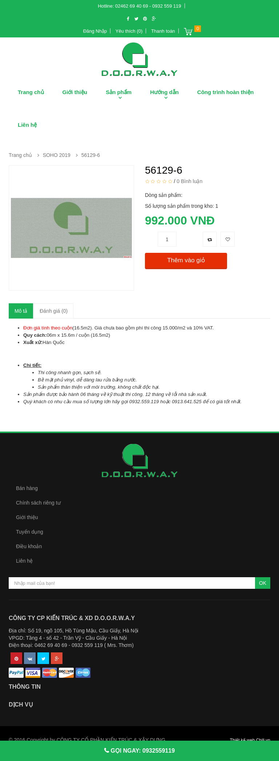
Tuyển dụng (29, 532)
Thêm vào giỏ (186, 260)
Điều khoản (29, 546)
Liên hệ (27, 125)
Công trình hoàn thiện (225, 92)
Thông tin (25, 687)
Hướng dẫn (164, 92)
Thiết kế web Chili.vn (250, 740)
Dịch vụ (21, 704)
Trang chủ (31, 92)
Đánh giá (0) (54, 311)
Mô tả (21, 311)
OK (262, 583)
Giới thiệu (75, 92)
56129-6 (90, 155)
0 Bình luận (189, 181)
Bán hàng (27, 488)
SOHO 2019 (56, 155)
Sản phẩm (119, 92)
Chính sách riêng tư (38, 503)
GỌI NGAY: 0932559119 (142, 751)
